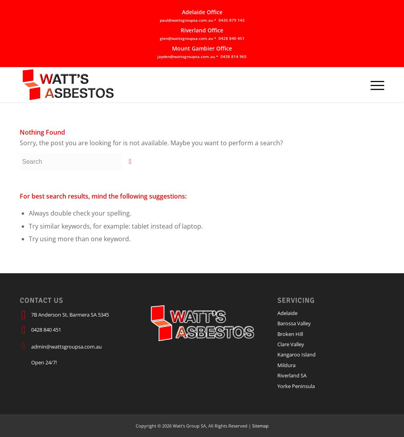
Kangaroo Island (296, 354)
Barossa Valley (294, 323)
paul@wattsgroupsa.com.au (186, 20)
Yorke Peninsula (296, 386)
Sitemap (260, 426)
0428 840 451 (232, 38)
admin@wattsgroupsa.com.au (66, 346)
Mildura (286, 365)
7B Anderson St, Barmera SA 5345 (70, 314)
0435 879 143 (232, 20)
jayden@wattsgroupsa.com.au (186, 56)
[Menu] (374, 84)
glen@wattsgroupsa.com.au (186, 38)
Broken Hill (290, 334)
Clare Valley (290, 344)
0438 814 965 (234, 56)
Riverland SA (292, 375)
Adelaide (287, 313)
